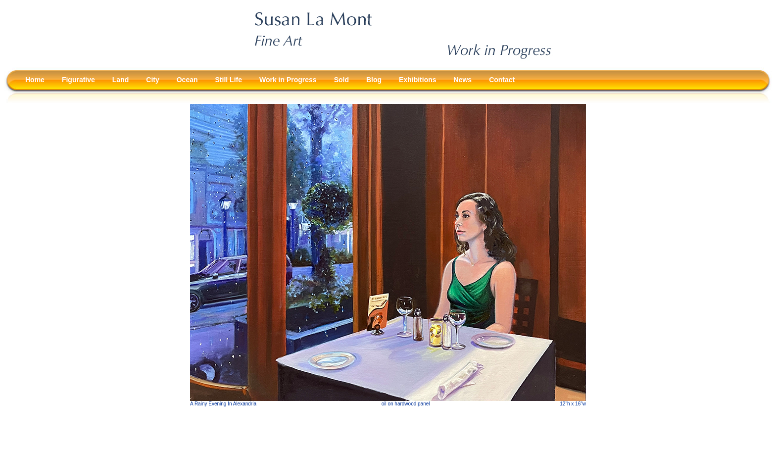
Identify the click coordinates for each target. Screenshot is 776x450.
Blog (374, 80)
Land (120, 80)
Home (35, 80)
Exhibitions (417, 80)
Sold (341, 80)
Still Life (228, 80)
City (152, 80)
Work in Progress (288, 80)
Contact (502, 80)
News (463, 80)
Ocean (187, 80)
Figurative (78, 80)
